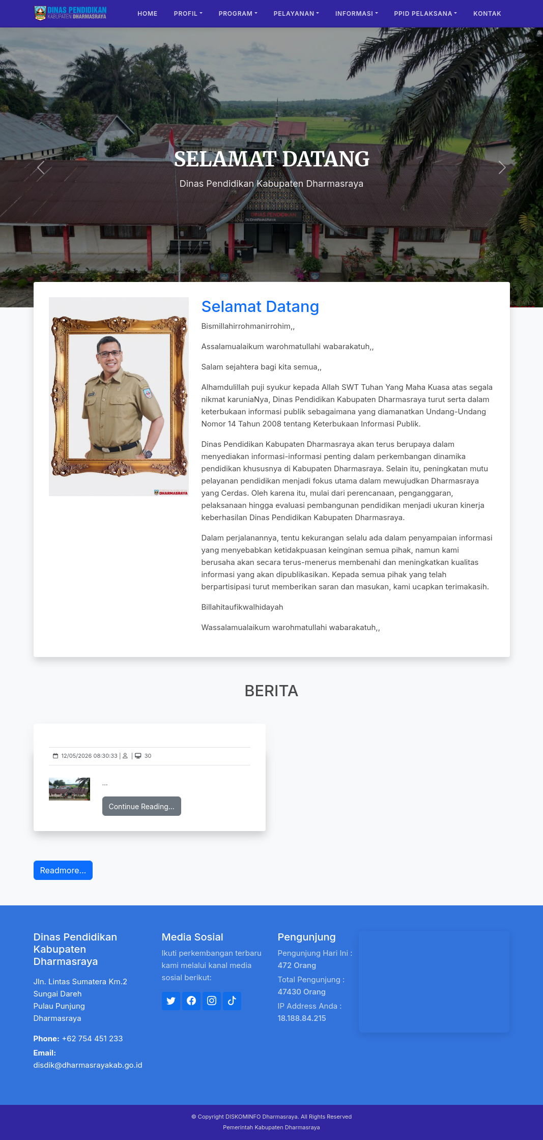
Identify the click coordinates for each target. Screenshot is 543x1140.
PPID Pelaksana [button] (423, 13)
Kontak (487, 13)
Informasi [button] (354, 13)
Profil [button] (186, 13)
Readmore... (63, 870)
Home (147, 13)
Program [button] (236, 13)
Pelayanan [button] (294, 13)
